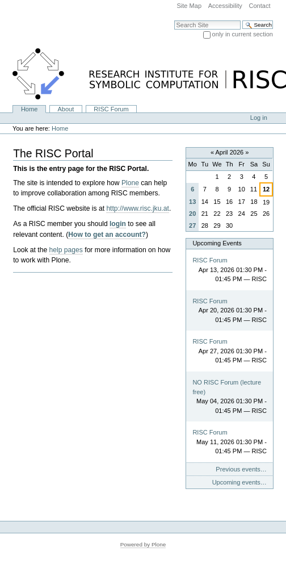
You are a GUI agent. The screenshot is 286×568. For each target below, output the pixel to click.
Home (29, 109)
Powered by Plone (143, 544)
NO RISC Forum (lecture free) (226, 387)
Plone (130, 183)
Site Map (188, 5)
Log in (258, 117)
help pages (66, 250)
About (65, 109)
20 (192, 213)
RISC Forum (111, 109)
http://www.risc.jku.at (137, 208)
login (118, 224)
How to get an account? (107, 235)
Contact (259, 5)
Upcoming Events (216, 243)
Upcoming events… (239, 482)
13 (192, 201)
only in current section (242, 34)
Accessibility (225, 5)
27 (192, 225)
